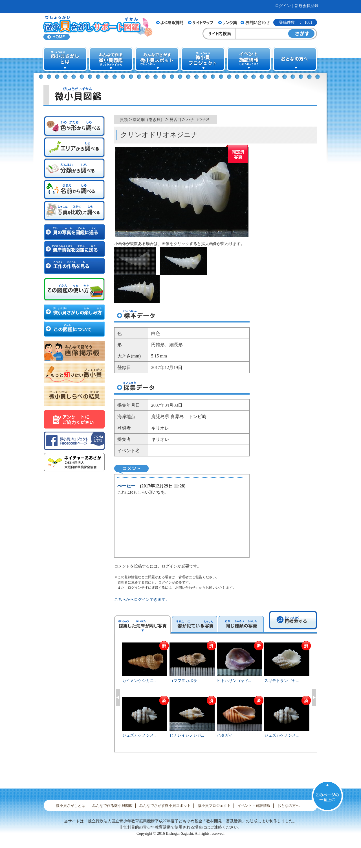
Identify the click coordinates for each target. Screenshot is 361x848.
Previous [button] (118, 697)
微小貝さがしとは (70, 805)
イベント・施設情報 (253, 805)
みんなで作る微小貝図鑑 (112, 805)
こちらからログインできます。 (142, 599)
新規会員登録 (306, 6)
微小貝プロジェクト (214, 805)
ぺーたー (126, 485)
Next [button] (314, 697)
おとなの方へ (289, 805)
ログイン (283, 6)
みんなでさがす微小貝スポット (165, 805)
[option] (216, 696)
